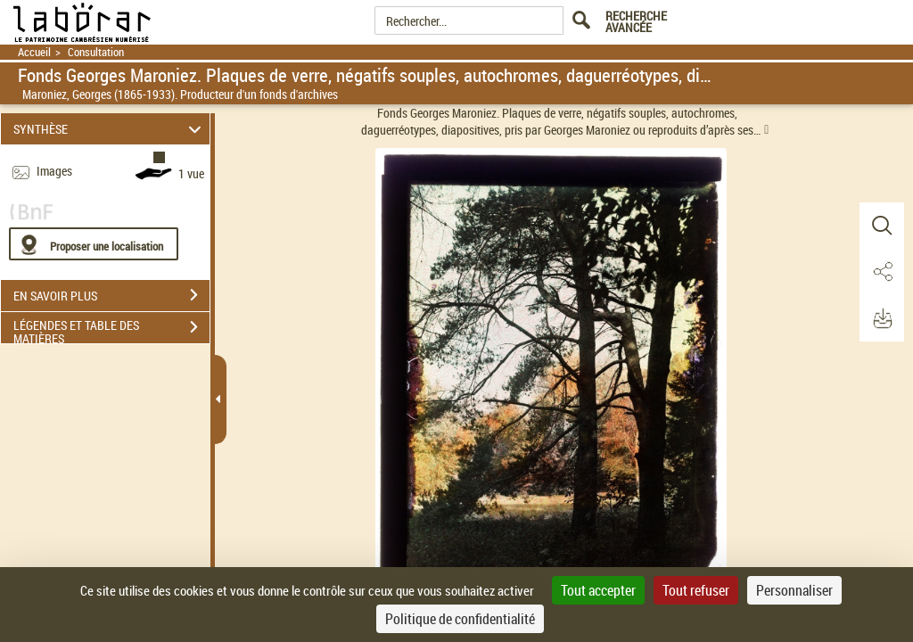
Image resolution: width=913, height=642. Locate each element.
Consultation (96, 52)
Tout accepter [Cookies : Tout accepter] (598, 590)
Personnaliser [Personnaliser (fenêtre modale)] (794, 590)
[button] (882, 225)
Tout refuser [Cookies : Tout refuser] (695, 590)
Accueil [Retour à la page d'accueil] (34, 52)
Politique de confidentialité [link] (460, 619)
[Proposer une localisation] (93, 243)
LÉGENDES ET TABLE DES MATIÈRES (111, 329)
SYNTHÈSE (110, 128)
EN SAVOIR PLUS (111, 295)
